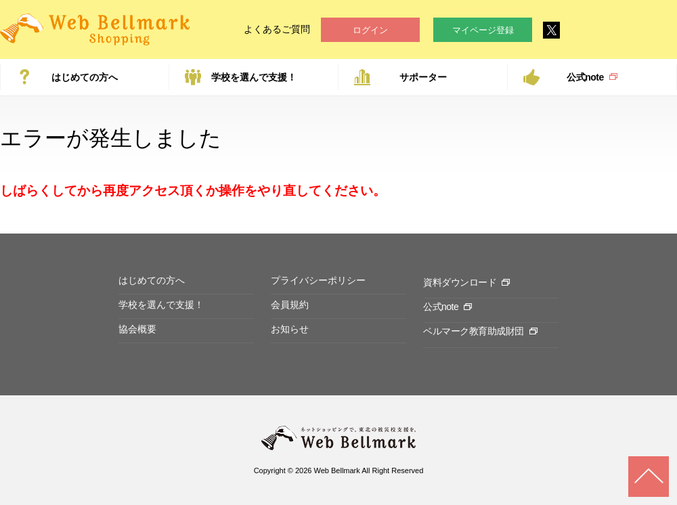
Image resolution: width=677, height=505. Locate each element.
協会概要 (137, 329)
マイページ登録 (483, 30)
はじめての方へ (84, 77)
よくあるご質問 (277, 29)
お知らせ (290, 329)
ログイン (370, 30)
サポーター (423, 77)
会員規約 (290, 304)
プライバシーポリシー (318, 280)
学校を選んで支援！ (254, 77)
